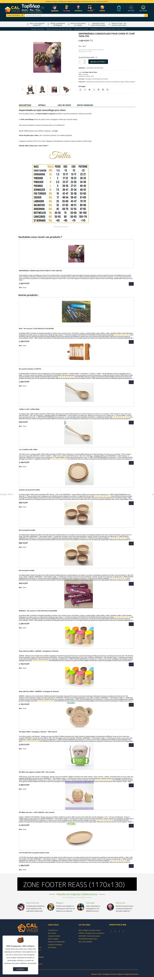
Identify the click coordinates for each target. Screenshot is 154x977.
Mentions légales (53, 939)
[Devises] (131, 9)
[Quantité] (81, 61)
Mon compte (52, 933)
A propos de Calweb (54, 936)
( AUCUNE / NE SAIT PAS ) (94, 68)
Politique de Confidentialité (56, 942)
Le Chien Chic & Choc (89, 72)
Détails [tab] (42, 105)
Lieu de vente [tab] (64, 105)
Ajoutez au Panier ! (98, 62)
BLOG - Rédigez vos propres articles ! (90, 930)
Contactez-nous (53, 930)
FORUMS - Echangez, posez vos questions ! (92, 933)
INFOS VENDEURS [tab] (85, 105)
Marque (82, 68)
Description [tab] (25, 105)
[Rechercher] (84, 15)
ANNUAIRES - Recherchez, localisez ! (89, 936)
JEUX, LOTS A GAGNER (85, 942)
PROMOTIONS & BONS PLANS (88, 939)
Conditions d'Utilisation (55, 945)
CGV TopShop (52, 947)
